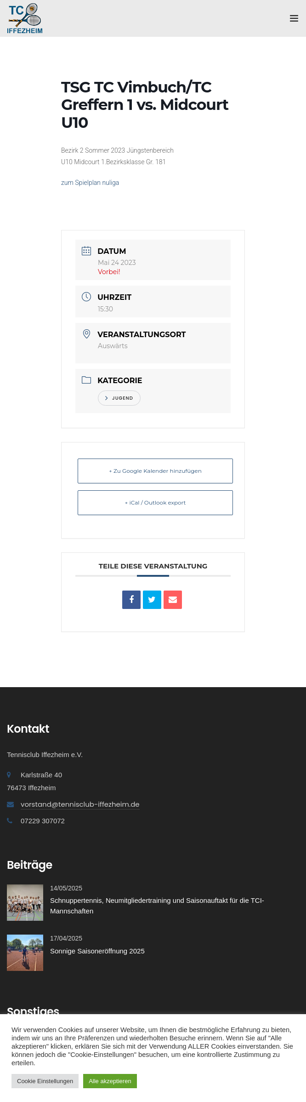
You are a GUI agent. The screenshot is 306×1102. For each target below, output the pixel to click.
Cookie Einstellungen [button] (45, 1081)
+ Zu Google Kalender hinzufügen (155, 470)
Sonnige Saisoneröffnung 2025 (97, 951)
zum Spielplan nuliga (90, 182)
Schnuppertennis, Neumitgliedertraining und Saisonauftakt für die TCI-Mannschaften (157, 905)
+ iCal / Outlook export (155, 502)
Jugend (119, 398)
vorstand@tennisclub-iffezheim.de (80, 804)
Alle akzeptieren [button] (110, 1081)
